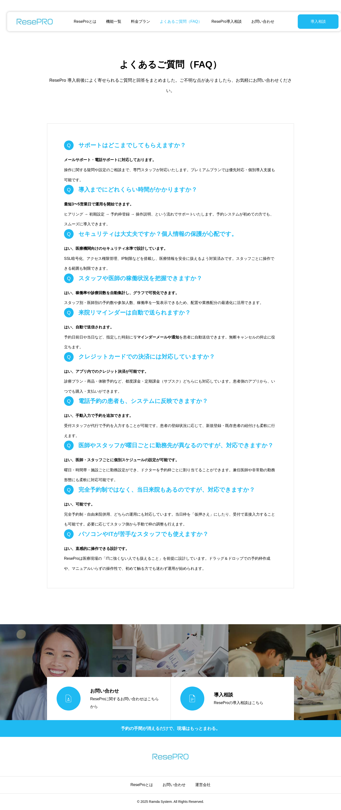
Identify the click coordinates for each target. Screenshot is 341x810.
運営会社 (203, 785)
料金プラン (137, 21)
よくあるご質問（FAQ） (177, 21)
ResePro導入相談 (223, 21)
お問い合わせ (259, 21)
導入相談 (306, 21)
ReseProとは (81, 21)
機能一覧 (110, 21)
